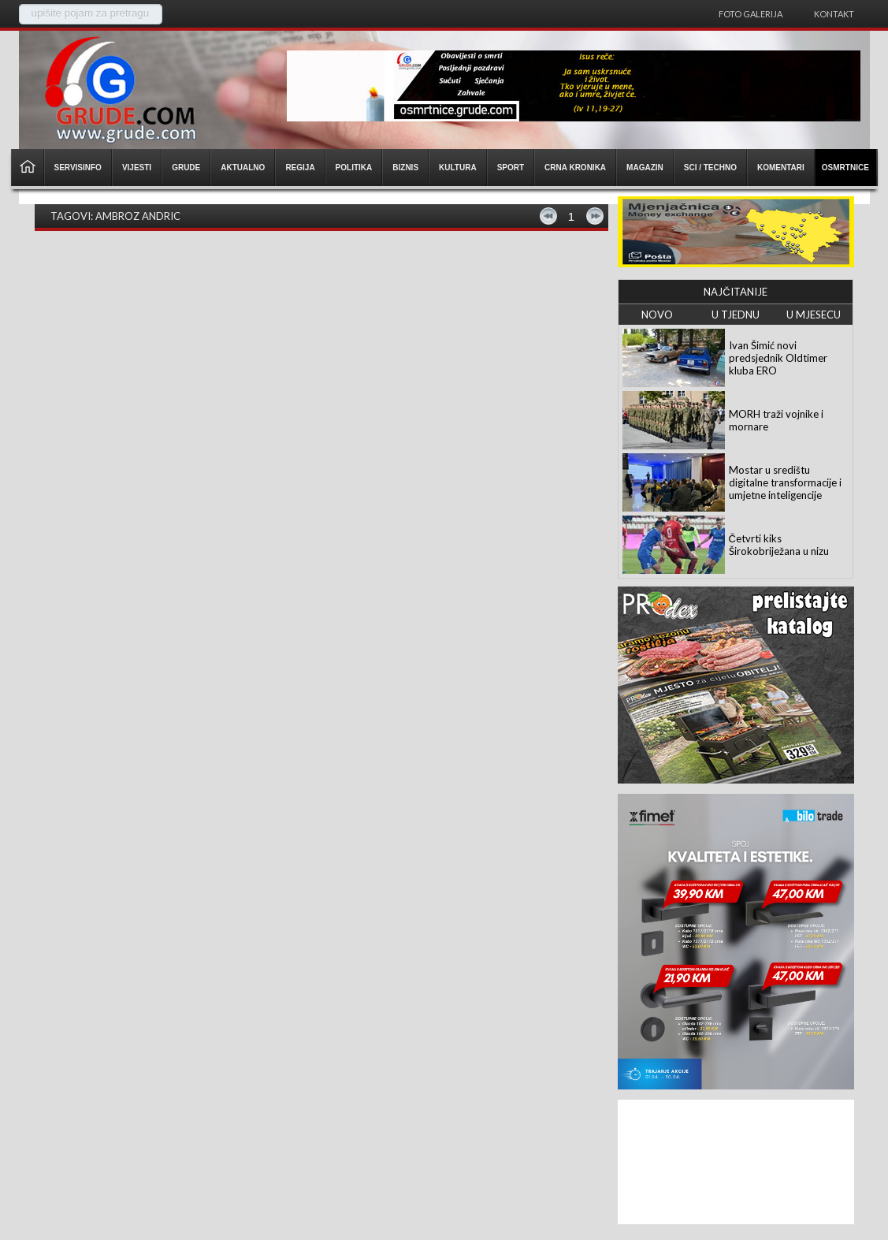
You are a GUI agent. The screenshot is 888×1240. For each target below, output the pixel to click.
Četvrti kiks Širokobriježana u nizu (779, 544)
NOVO (657, 314)
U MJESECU (813, 314)
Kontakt (834, 14)
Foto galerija (750, 14)
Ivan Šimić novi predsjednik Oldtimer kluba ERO (778, 358)
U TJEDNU (736, 314)
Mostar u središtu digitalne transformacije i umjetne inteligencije (785, 482)
